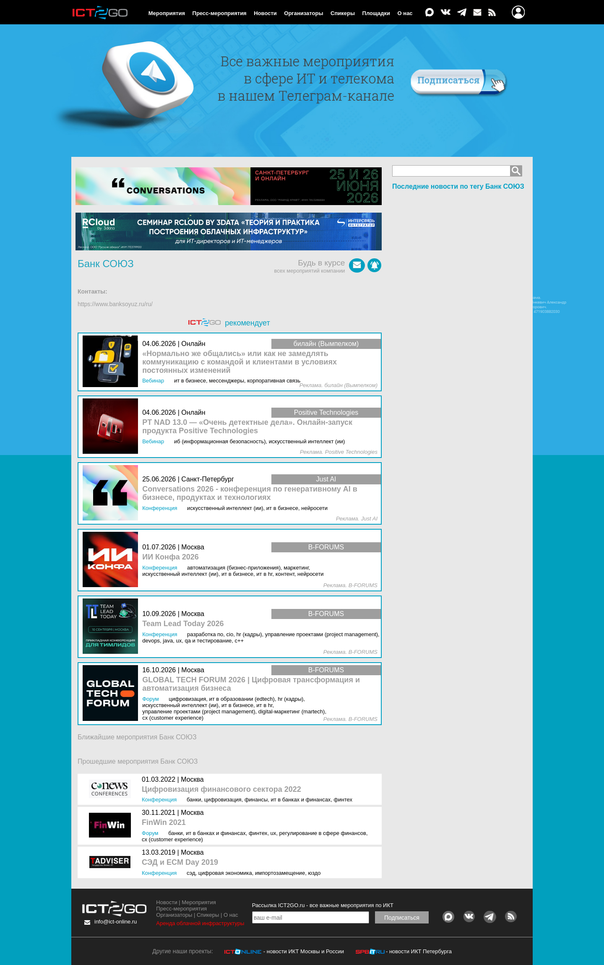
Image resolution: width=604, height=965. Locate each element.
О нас (405, 13)
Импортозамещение (280, 873)
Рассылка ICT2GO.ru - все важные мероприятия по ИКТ (322, 905)
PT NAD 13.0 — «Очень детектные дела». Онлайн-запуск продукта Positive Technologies (247, 427)
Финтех (343, 799)
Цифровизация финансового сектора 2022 (221, 789)
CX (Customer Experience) (172, 839)
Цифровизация (223, 799)
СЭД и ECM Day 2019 (180, 862)
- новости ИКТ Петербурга (419, 951)
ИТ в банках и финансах (301, 799)
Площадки (376, 13)
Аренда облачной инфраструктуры (200, 923)
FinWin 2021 (164, 823)
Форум (150, 833)
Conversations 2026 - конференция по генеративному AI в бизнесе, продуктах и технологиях (249, 493)
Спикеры (343, 13)
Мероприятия (166, 13)
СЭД (191, 873)
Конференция (159, 799)
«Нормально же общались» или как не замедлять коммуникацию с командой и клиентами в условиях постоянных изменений (239, 362)
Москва (192, 779)
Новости (265, 13)
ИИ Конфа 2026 (170, 557)
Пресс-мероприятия (220, 13)
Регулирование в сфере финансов (322, 833)
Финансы (256, 799)
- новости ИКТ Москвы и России (303, 951)
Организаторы (303, 13)
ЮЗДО (314, 873)
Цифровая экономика (225, 873)
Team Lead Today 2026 (183, 624)
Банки (194, 799)
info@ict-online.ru (115, 921)
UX (273, 833)
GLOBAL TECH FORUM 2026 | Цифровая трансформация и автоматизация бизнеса (251, 684)
